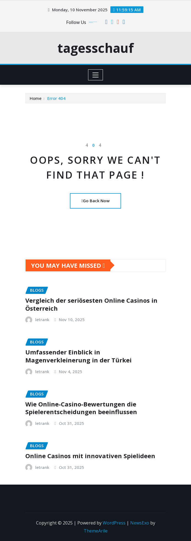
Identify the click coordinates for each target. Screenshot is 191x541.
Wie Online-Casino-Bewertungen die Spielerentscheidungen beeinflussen (81, 408)
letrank (42, 319)
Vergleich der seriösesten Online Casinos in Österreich (91, 304)
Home (36, 98)
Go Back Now (95, 200)
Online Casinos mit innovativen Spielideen (90, 456)
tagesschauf (96, 47)
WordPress (114, 523)
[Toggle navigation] (95, 74)
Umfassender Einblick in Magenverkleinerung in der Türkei (78, 356)
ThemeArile (96, 531)
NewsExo (139, 523)
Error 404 (56, 98)
